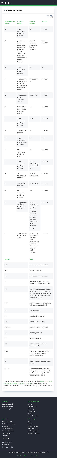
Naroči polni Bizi (7, 421)
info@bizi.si (7, 442)
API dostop (5, 436)
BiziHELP (30, 411)
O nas (29, 421)
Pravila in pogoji (32, 431)
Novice (30, 404)
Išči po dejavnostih (7, 404)
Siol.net (19, 455)
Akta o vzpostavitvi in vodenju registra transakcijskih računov (28, 382)
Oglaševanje (5, 426)
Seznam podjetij (6, 409)
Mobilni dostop (6, 433)
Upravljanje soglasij (34, 433)
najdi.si (25, 455)
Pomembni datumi (33, 416)
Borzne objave (32, 406)
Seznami (4, 438)
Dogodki (30, 413)
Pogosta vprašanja (33, 428)
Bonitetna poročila (7, 428)
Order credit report (8, 431)
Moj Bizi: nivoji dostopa (9, 424)
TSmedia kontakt (33, 426)
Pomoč (30, 424)
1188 (36, 455)
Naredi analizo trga (7, 406)
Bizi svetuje (31, 409)
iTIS (31, 455)
